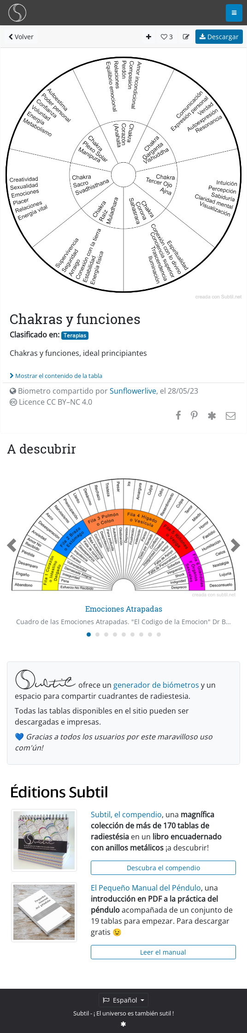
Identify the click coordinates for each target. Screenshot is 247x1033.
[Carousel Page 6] (132, 634)
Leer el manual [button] (163, 952)
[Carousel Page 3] (106, 634)
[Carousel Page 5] (124, 634)
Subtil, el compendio (126, 814)
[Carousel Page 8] (150, 634)
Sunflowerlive (133, 391)
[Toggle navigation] (234, 13)
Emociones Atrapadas (123, 609)
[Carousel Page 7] (141, 634)
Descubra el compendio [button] (163, 867)
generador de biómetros (156, 685)
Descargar (219, 36)
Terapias (75, 335)
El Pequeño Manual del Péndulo (146, 888)
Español (121, 1000)
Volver (21, 36)
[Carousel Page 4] (115, 634)
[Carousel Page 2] (97, 634)
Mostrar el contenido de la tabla (56, 376)
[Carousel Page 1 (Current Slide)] (89, 634)
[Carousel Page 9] (159, 634)
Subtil (81, 1013)
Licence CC (51, 402)
